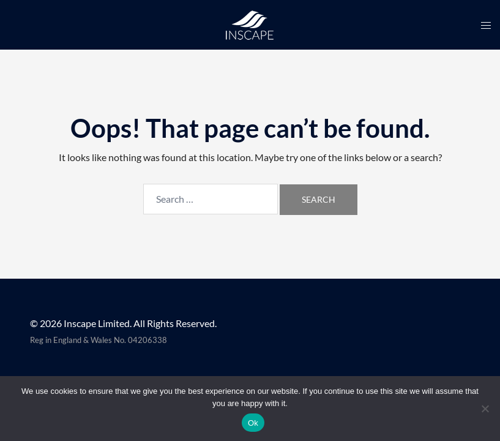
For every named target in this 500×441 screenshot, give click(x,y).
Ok (253, 423)
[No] (485, 408)
